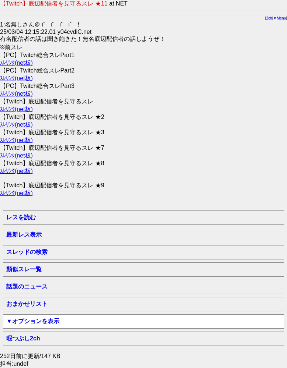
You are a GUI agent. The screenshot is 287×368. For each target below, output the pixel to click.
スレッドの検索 (27, 252)
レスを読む (21, 217)
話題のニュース (27, 286)
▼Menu (279, 18)
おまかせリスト (27, 304)
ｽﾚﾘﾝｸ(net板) (16, 63)
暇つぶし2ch (23, 338)
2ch (269, 18)
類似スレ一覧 (24, 269)
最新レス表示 (24, 234)
